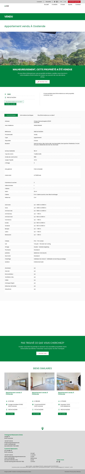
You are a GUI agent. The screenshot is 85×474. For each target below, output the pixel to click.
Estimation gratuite (74, 1)
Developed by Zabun (26, 471)
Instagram (57, 1)
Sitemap (79, 471)
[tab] (11, 115)
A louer (63, 9)
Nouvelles (48, 1)
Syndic (70, 9)
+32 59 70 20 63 (8, 441)
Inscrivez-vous (42, 353)
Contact (78, 9)
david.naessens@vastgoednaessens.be (15, 456)
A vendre (54, 9)
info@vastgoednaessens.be (11, 442)
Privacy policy (73, 471)
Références (34, 458)
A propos (39, 1)
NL (65, 1)
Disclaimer (67, 471)
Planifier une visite (10, 104)
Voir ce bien (10, 414)
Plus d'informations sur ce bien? (14, 101)
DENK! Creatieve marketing (15, 471)
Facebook (55, 1)
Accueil (46, 9)
